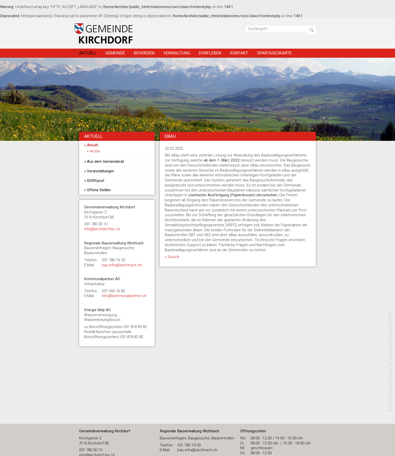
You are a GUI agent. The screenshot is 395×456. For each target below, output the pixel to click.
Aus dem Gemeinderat (105, 161)
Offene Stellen (99, 190)
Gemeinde (115, 52)
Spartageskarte (274, 52)
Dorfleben (210, 52)
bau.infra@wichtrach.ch (122, 265)
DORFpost (95, 180)
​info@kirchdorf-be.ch (102, 229)
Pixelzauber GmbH (390, 327)
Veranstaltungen (100, 171)
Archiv (95, 151)
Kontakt (239, 52)
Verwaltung (176, 52)
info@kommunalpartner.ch (124, 296)
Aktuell (87, 52)
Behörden (144, 52)
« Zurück (172, 256)
